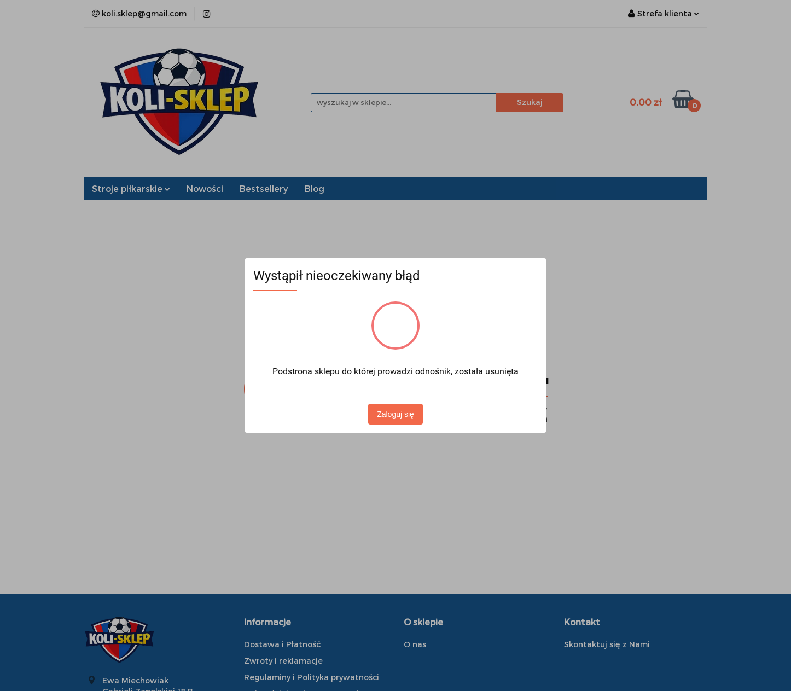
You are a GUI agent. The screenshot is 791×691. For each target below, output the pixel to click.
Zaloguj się (395, 414)
